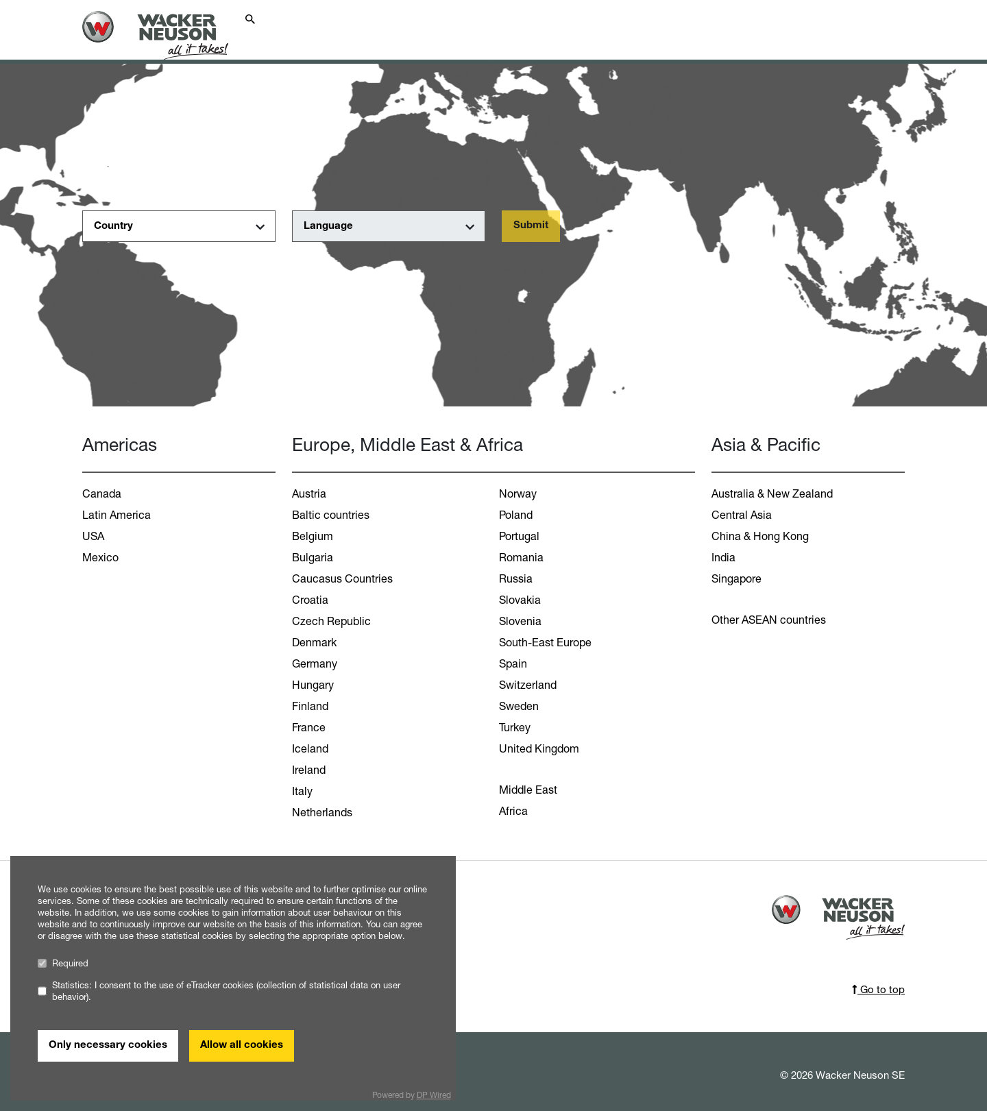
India (723, 557)
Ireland (309, 770)
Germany (314, 663)
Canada (101, 493)
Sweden (519, 706)
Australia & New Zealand (772, 493)
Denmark (314, 642)
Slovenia (520, 621)
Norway (518, 493)
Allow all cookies (241, 1045)
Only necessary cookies (108, 1045)
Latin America (116, 515)
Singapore (736, 578)
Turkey (515, 727)
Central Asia (741, 515)
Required (63, 963)
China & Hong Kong (760, 536)
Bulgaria (312, 557)
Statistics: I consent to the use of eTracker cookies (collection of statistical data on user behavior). (219, 991)
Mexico (100, 557)
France (309, 727)
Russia (516, 578)
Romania (521, 557)
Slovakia (520, 600)
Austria (309, 493)
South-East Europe (545, 642)
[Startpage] (165, 35)
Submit (530, 226)
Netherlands (322, 812)
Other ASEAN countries (768, 619)
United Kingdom (539, 748)
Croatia (310, 600)
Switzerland (528, 685)
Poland (516, 515)
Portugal (519, 536)
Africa (513, 811)
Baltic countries (330, 515)
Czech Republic (331, 621)
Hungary (313, 685)
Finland (310, 706)
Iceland (310, 748)
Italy (302, 791)
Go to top (878, 989)
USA (93, 536)
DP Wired (434, 1095)
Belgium (312, 536)
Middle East (528, 789)
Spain (513, 663)
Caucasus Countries (342, 578)
